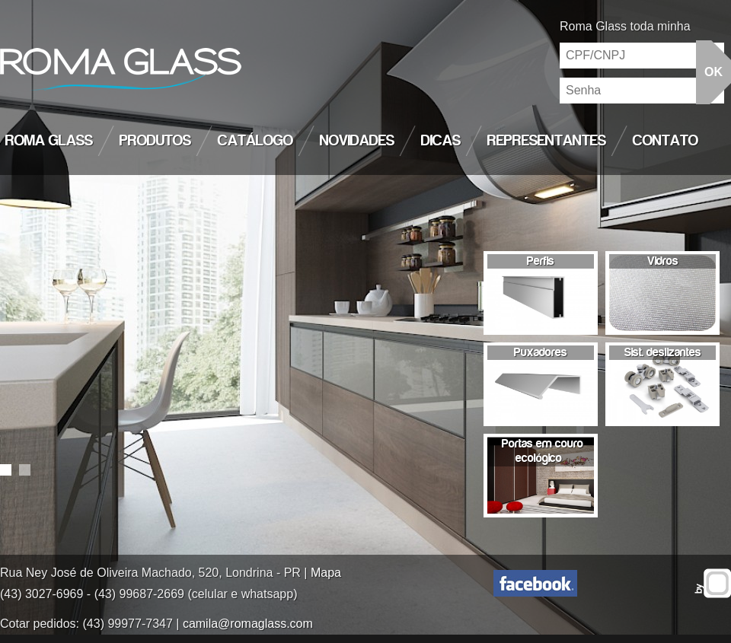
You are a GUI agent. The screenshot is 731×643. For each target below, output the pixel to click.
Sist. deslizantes (662, 352)
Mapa (326, 572)
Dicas (441, 140)
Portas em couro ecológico (542, 451)
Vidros (662, 261)
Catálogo (255, 140)
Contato (665, 140)
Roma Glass (49, 140)
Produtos (155, 140)
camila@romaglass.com (248, 623)
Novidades (357, 140)
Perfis (540, 261)
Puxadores (540, 352)
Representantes (546, 140)
